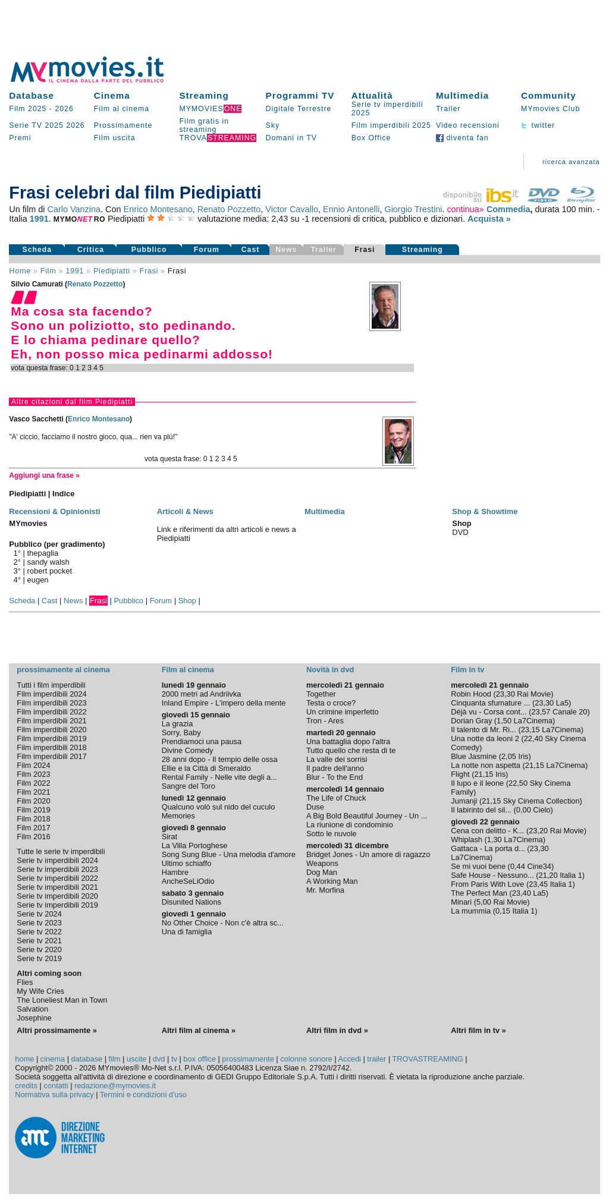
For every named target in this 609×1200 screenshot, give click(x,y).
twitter (538, 125)
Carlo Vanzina (74, 209)
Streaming (203, 95)
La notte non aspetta (485, 765)
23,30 (505, 693)
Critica (90, 249)
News (73, 600)
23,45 (538, 884)
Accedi (349, 1058)
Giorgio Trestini (413, 209)
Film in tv (467, 669)
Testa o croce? (331, 702)
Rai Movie (534, 693)
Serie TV (25, 125)
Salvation (32, 1008)
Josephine (34, 1017)
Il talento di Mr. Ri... (483, 729)
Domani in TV (291, 138)
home (24, 1058)
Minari (461, 901)
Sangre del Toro (188, 786)
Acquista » (489, 218)
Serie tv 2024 (39, 913)
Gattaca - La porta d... (488, 848)
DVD (460, 532)
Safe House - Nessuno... (492, 875)
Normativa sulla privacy (54, 1094)
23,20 (538, 830)
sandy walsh (48, 562)
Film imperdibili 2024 (51, 693)
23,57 (540, 711)
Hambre (175, 872)
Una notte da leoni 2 (485, 738)
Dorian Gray (471, 720)
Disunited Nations (191, 901)
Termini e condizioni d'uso (143, 1094)
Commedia (508, 209)
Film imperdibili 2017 (51, 756)
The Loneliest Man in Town (62, 1000)
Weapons (322, 863)
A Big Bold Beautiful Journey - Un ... (366, 815)
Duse (315, 806)
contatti (56, 1085)
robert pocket (50, 570)
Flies (25, 982)
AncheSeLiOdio (188, 881)
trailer (376, 1058)
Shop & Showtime (484, 511)
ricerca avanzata (571, 161)
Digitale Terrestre (299, 109)
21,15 (534, 765)
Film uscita (115, 138)
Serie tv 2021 (39, 940)
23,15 (530, 729)
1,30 (494, 839)
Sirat (169, 836)
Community (548, 95)
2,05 (508, 756)
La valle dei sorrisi (336, 759)
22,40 (533, 738)
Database (31, 95)
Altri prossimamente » (56, 1030)
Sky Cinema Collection (541, 800)
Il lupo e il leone (477, 783)
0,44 (517, 866)
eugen (38, 579)
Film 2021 (33, 792)
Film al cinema (121, 109)
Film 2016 (33, 836)
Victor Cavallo (291, 209)
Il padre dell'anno (335, 768)
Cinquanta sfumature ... (490, 702)
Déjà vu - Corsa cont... (488, 711)
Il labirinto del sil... (481, 809)
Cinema (112, 95)
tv (174, 1058)
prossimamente (248, 1058)
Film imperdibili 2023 (51, 702)
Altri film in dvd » (337, 1030)
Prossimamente (123, 125)
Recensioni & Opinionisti (54, 511)
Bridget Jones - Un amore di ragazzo (368, 854)
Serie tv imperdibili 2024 (57, 860)
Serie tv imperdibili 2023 (57, 869)
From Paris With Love (487, 884)
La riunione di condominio (349, 824)
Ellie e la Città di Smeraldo (206, 768)
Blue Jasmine (474, 756)
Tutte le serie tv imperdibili (61, 851)
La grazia (177, 723)
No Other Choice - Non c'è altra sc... (223, 922)
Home (20, 270)
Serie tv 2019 (39, 958)
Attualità (372, 95)
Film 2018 (33, 818)
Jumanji (464, 800)
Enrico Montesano (158, 209)
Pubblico (149, 249)
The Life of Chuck (336, 797)
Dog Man (321, 872)
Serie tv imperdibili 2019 (57, 904)
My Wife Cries (40, 991)
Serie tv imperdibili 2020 (57, 896)
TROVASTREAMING (428, 1058)
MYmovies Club (550, 109)
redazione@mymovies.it (115, 1085)
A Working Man (332, 881)
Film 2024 (33, 765)
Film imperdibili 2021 (51, 720)
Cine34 (539, 866)
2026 (64, 109)
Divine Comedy (188, 750)
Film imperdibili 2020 (51, 729)
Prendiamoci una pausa (201, 741)
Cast (250, 249)
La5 (562, 702)
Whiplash (466, 839)
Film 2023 (33, 774)
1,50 (504, 720)
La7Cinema (533, 720)
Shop (187, 600)
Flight (460, 774)
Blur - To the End (334, 777)
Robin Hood (471, 693)
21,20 (548, 875)
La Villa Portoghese (195, 845)
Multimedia (462, 95)
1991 (39, 218)
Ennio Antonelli (351, 209)
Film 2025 (27, 109)
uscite (136, 1058)
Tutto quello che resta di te (350, 750)
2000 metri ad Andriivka (201, 693)
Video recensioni (468, 125)
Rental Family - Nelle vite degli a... (219, 777)
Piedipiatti (111, 270)
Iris (523, 756)
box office (199, 1058)
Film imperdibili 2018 (51, 747)
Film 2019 (33, 809)
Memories (178, 815)
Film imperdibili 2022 (51, 711)
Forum (206, 249)
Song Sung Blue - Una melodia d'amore (229, 854)
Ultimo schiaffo (187, 863)
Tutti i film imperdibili (51, 685)
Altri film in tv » (478, 1030)
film (48, 270)
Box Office (371, 138)
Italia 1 (571, 875)
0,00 (523, 809)
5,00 (483, 901)
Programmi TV (300, 95)
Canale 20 (570, 711)
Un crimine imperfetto (342, 711)
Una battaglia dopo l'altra (348, 741)
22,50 (518, 783)
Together (321, 693)
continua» (465, 209)
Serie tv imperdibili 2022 (57, 878)
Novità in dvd (330, 669)
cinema (52, 1058)
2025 (54, 125)
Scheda (37, 249)
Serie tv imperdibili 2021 (57, 887)
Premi (20, 138)
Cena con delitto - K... (487, 830)
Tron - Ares (325, 720)
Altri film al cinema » (199, 1030)
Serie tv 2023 (39, 922)
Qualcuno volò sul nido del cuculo (218, 806)
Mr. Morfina (325, 890)
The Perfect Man (479, 893)
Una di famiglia (187, 931)
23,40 (521, 893)
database (87, 1058)
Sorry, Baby (181, 732)
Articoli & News (185, 511)
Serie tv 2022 (39, 931)
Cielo (541, 809)
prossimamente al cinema (63, 669)
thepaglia (43, 553)
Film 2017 (33, 827)
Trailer (448, 109)
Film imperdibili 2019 (51, 738)
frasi (149, 270)
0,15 (502, 910)
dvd (159, 1058)
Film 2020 (33, 800)
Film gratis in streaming (204, 125)
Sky (273, 125)
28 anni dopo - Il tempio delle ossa (220, 759)
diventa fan (462, 138)
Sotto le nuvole (331, 833)
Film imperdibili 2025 (391, 125)
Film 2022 (33, 783)
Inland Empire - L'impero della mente (224, 702)
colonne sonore (306, 1058)
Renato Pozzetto (229, 209)
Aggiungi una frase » (44, 475)
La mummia (471, 910)
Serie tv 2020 (39, 949)
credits (26, 1085)
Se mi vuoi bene (478, 866)
